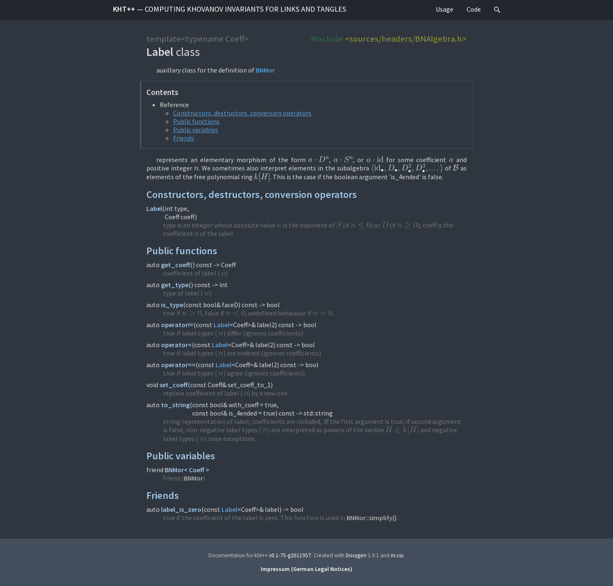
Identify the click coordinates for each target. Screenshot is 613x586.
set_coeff (173, 385)
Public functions (196, 121)
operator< (176, 345)
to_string (175, 405)
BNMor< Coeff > (187, 470)
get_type (174, 284)
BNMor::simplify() (372, 517)
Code (474, 9)
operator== (178, 365)
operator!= (177, 325)
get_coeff (175, 264)
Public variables (195, 129)
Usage (444, 9)
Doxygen (356, 555)
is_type (172, 305)
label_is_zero (181, 509)
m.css (397, 555)
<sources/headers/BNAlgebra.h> (406, 38)
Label (154, 208)
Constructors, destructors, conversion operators (242, 113)
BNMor (265, 70)
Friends (183, 138)
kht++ (229, 9)
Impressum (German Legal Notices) (306, 569)
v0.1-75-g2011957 (290, 555)
